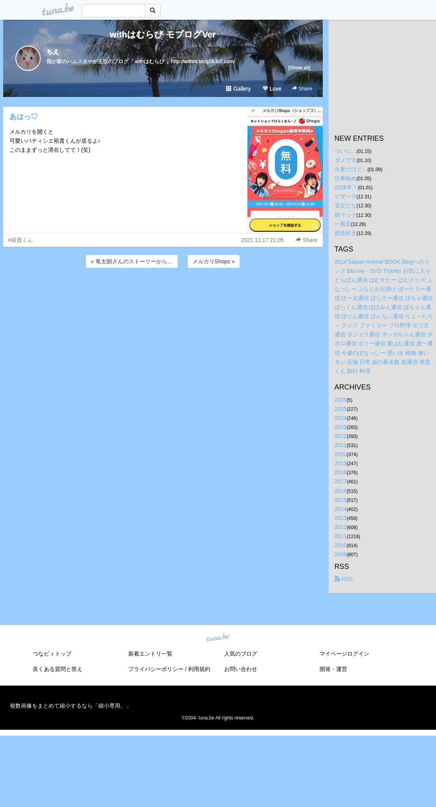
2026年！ (346, 187)
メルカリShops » (214, 261)
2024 (341, 418)
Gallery (238, 89)
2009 (341, 554)
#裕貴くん (21, 240)
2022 (341, 436)
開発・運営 (333, 669)
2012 (341, 527)
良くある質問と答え (57, 669)
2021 (341, 445)
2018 (341, 472)
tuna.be (218, 638)
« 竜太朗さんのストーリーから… (132, 261)
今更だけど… (351, 169)
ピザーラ (346, 196)
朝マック (346, 215)
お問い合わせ (240, 669)
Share (302, 88)
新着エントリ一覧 (150, 653)
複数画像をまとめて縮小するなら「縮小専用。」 (70, 706)
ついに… (346, 151)
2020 (341, 454)
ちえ (53, 51)
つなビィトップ (52, 653)
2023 (341, 427)
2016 (341, 491)
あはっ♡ (23, 117)
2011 (341, 536)
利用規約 (199, 669)
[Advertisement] (163, 291)
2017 (341, 481)
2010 (341, 545)
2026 (341, 400)
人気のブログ (240, 653)
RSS (344, 579)
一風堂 (343, 224)
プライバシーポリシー (155, 669)
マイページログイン (344, 653)
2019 (341, 463)
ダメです (346, 160)
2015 (341, 500)
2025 (341, 409)
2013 (341, 518)
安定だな (346, 205)
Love (271, 89)
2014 (341, 509)
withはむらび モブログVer (162, 34)
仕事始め (346, 178)
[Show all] (299, 68)
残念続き (346, 233)
